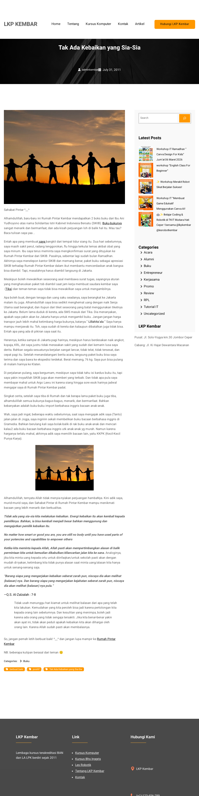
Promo (149, 286)
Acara (148, 252)
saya (42, 241)
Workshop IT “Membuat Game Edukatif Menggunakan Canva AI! (170, 203)
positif (36, 669)
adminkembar (90, 70)
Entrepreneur (153, 272)
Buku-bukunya (112, 223)
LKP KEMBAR (20, 24)
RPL (147, 300)
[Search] (184, 118)
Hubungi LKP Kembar (174, 24)
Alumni (149, 259)
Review (149, 293)
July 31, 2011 (112, 70)
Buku (26, 661)
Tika (8, 289)
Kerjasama (152, 279)
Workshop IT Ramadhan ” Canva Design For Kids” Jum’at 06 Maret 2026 (171, 154)
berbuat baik (16, 669)
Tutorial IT (151, 306)
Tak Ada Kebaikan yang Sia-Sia (65, 669)
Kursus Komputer (87, 791)
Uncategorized (154, 313)
